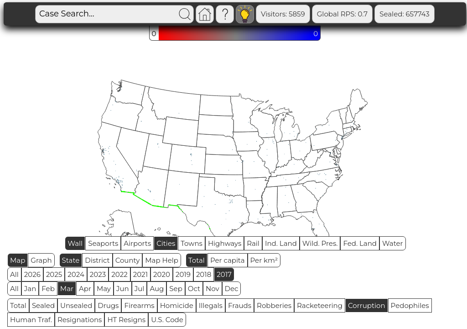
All (14, 274)
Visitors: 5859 (283, 14)
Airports (137, 243)
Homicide (176, 305)
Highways (224, 243)
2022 (119, 274)
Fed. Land (360, 243)
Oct (194, 288)
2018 (203, 274)
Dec (232, 288)
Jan (30, 288)
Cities (165, 243)
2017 (224, 274)
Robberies (274, 305)
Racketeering (319, 305)
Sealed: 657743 (404, 14)
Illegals (211, 305)
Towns (191, 243)
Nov (212, 288)
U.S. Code (167, 319)
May (104, 288)
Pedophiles (410, 305)
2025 (54, 274)
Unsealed (76, 305)
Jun (122, 288)
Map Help (161, 260)
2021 (140, 274)
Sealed (43, 305)
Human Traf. (31, 319)
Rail (253, 243)
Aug (157, 288)
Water (392, 243)
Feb (48, 288)
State (71, 260)
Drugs (108, 305)
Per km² (264, 260)
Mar (66, 288)
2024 (75, 274)
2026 (32, 274)
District (97, 260)
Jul (140, 288)
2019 (183, 274)
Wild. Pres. (320, 243)
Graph (41, 260)
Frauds (239, 305)
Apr (85, 288)
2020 (161, 274)
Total (196, 260)
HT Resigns (126, 319)
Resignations (79, 319)
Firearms (139, 305)
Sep (175, 288)
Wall (75, 243)
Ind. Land (281, 243)
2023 (98, 274)
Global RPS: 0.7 (342, 14)
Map (17, 260)
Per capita (227, 260)
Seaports (103, 243)
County (127, 260)
